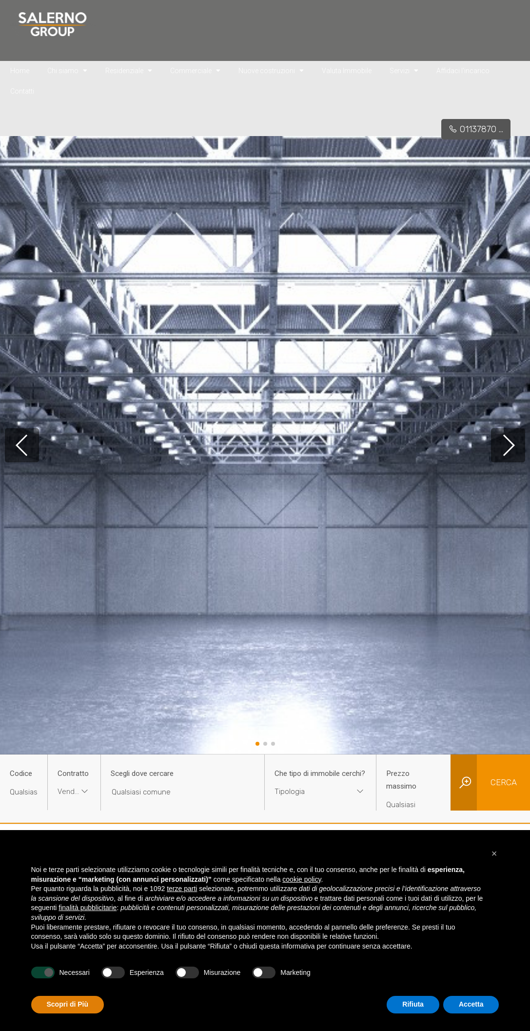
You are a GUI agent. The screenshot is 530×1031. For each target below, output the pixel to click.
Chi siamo (67, 70)
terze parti (182, 888)
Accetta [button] (471, 1004)
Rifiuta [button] (413, 1004)
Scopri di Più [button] (68, 1004)
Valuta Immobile (347, 71)
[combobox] (74, 792)
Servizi (404, 70)
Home (19, 71)
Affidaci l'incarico (463, 71)
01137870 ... (476, 129)
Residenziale (128, 70)
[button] (257, 744)
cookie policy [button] (301, 879)
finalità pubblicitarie (88, 908)
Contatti (22, 91)
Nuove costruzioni (271, 70)
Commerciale (195, 70)
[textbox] (311, 791)
